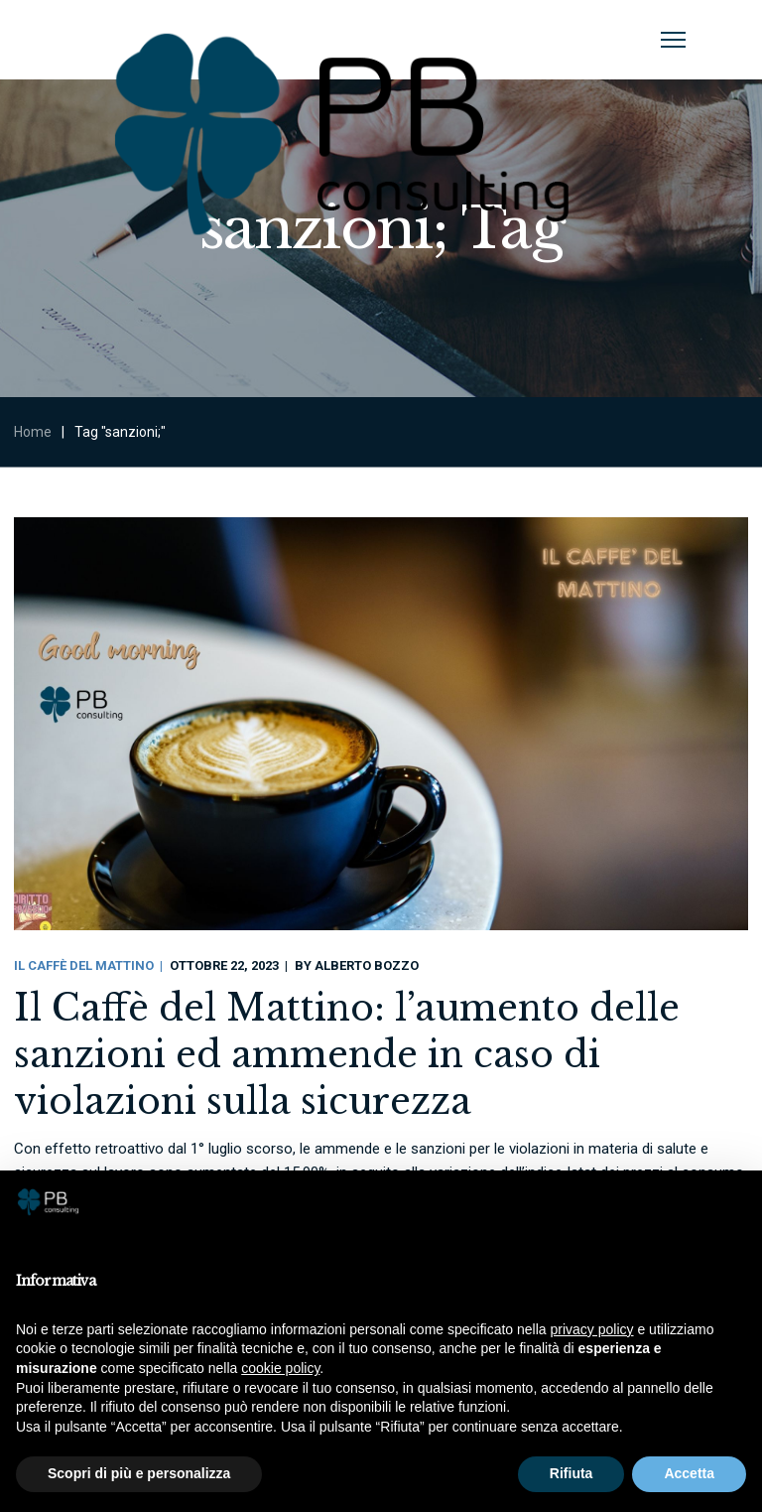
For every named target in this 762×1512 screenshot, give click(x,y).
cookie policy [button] (280, 1368)
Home (33, 432)
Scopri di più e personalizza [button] (139, 1473)
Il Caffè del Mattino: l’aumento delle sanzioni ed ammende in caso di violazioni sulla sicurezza (347, 1055)
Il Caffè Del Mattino (84, 965)
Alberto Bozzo (367, 965)
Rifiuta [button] (571, 1473)
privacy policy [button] (592, 1329)
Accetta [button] (689, 1473)
